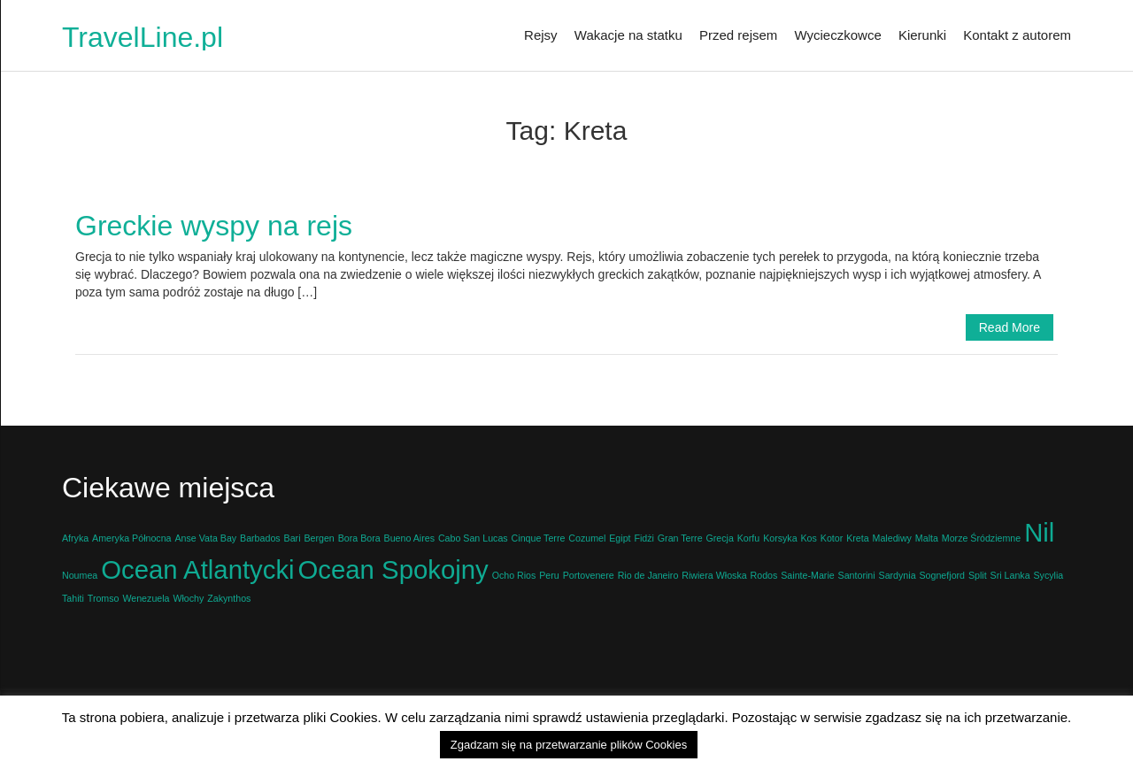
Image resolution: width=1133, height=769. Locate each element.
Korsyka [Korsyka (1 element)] (780, 538)
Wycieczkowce (838, 34)
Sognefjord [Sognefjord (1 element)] (942, 575)
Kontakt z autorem (1017, 34)
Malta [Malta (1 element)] (926, 538)
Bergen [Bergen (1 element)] (319, 538)
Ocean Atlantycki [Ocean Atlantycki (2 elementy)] (197, 569)
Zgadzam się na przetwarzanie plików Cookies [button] (569, 744)
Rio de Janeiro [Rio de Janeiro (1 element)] (648, 575)
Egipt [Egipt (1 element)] (619, 538)
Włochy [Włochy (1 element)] (188, 598)
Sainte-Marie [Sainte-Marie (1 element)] (807, 575)
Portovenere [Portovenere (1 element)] (588, 575)
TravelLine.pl (142, 37)
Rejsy (541, 34)
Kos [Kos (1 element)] (809, 538)
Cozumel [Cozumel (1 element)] (586, 538)
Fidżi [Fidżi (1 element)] (644, 538)
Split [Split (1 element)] (977, 575)
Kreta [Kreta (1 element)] (857, 538)
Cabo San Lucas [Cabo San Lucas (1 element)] (473, 538)
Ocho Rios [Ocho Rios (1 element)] (514, 575)
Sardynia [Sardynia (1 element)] (897, 575)
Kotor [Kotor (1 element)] (832, 538)
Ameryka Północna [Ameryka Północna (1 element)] (131, 538)
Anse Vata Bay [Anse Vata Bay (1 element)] (205, 538)
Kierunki (922, 34)
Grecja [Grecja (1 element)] (719, 538)
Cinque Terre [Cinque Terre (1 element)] (539, 538)
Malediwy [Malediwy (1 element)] (892, 538)
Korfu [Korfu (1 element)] (748, 538)
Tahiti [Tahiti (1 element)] (73, 598)
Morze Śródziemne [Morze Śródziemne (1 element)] (981, 538)
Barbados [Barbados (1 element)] (260, 538)
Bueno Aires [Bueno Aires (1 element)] (409, 538)
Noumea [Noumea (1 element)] (79, 575)
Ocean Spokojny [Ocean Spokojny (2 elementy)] (393, 569)
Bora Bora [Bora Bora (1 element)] (359, 538)
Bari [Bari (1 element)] (292, 538)
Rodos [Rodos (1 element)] (764, 575)
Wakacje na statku (628, 34)
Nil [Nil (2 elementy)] (1039, 532)
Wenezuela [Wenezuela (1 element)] (145, 598)
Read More (1009, 327)
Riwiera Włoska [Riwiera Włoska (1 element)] (714, 575)
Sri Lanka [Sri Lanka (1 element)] (1010, 575)
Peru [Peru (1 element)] (549, 575)
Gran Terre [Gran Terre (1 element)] (680, 538)
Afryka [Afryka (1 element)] (75, 538)
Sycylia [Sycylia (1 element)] (1048, 575)
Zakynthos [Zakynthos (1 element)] (228, 598)
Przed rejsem (738, 34)
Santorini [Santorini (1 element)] (856, 575)
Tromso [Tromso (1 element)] (103, 598)
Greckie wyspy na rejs (213, 226)
